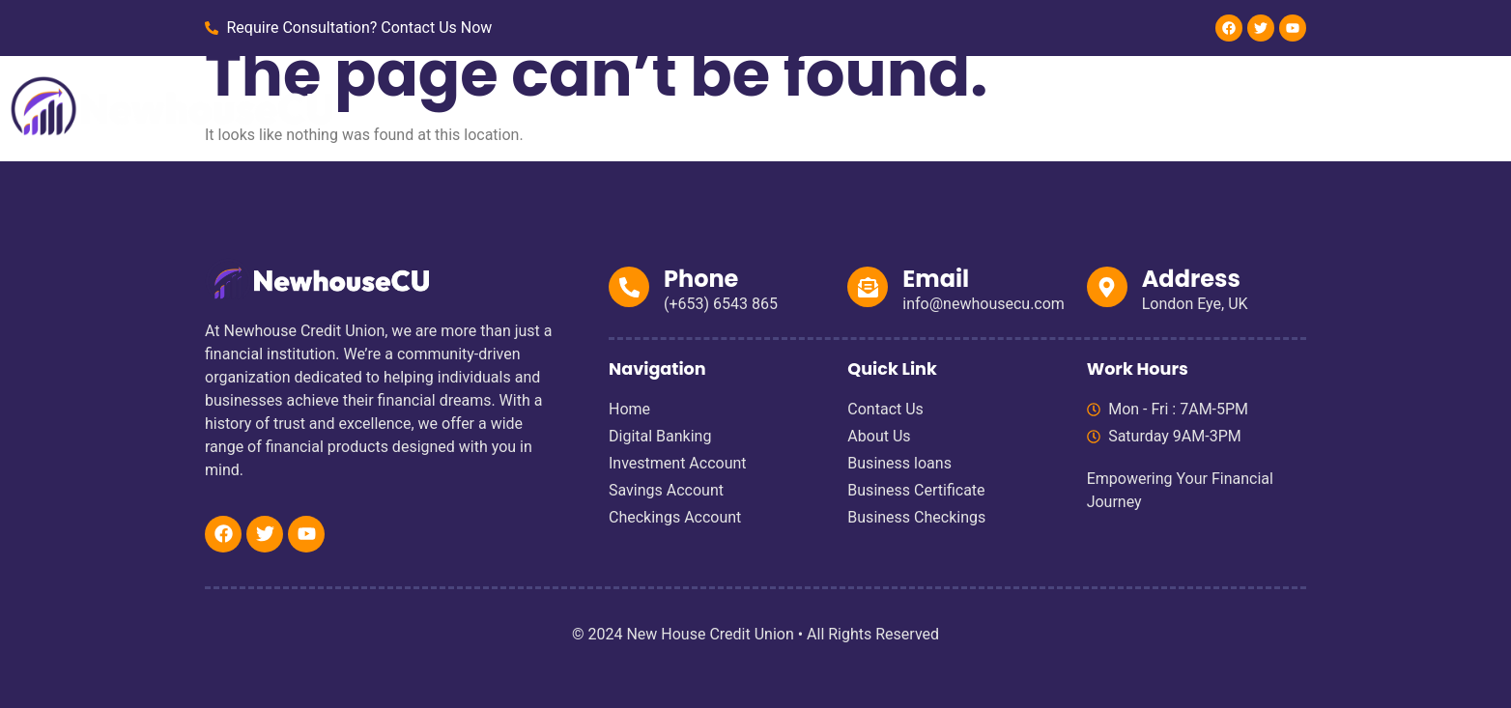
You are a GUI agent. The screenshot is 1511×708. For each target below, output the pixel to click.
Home (619, 106)
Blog (1255, 106)
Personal (851, 106)
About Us (1055, 106)
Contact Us (1163, 106)
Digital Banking (730, 106)
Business (952, 106)
